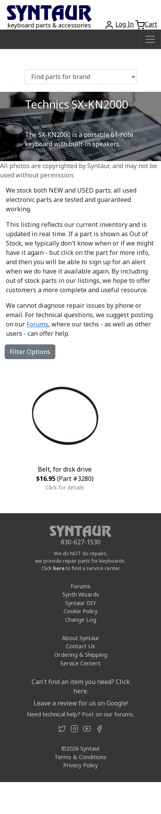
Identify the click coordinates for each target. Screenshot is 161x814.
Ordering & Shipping (80, 654)
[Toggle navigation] (150, 39)
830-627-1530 (81, 542)
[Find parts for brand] (81, 76)
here (59, 568)
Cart (151, 24)
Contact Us (80, 646)
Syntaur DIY (80, 603)
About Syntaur (80, 638)
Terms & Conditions (80, 757)
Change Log (80, 619)
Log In (124, 24)
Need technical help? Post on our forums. (80, 714)
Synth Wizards (80, 594)
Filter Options (30, 351)
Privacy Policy (80, 765)
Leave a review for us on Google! (81, 703)
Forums (37, 324)
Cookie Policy (80, 611)
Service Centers (80, 663)
